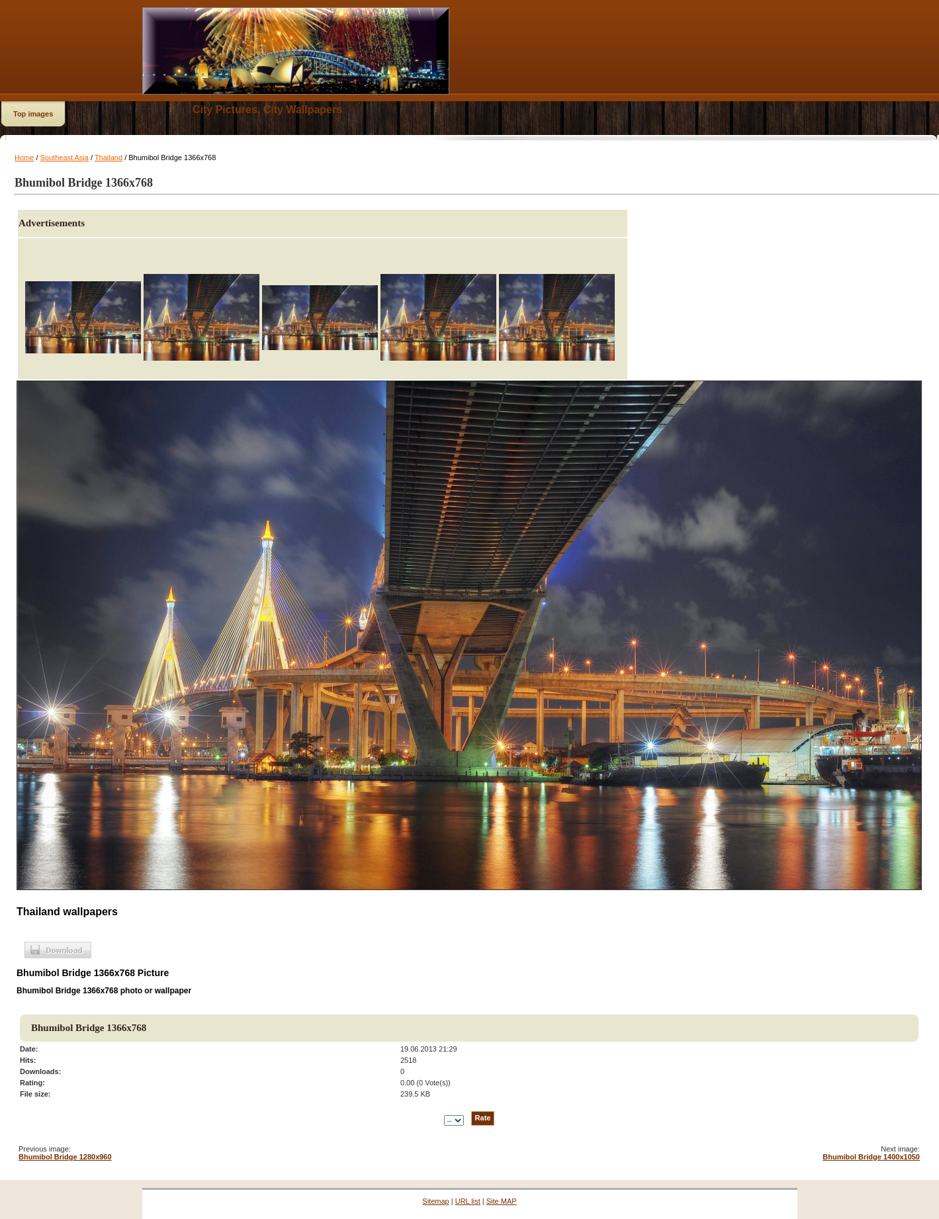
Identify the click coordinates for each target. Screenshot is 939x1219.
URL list (467, 1201)
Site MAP (501, 1201)
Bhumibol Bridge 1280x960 (65, 1157)
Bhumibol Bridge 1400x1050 (871, 1157)
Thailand (108, 157)
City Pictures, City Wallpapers (267, 109)
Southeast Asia (64, 157)
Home (24, 157)
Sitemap (435, 1201)
